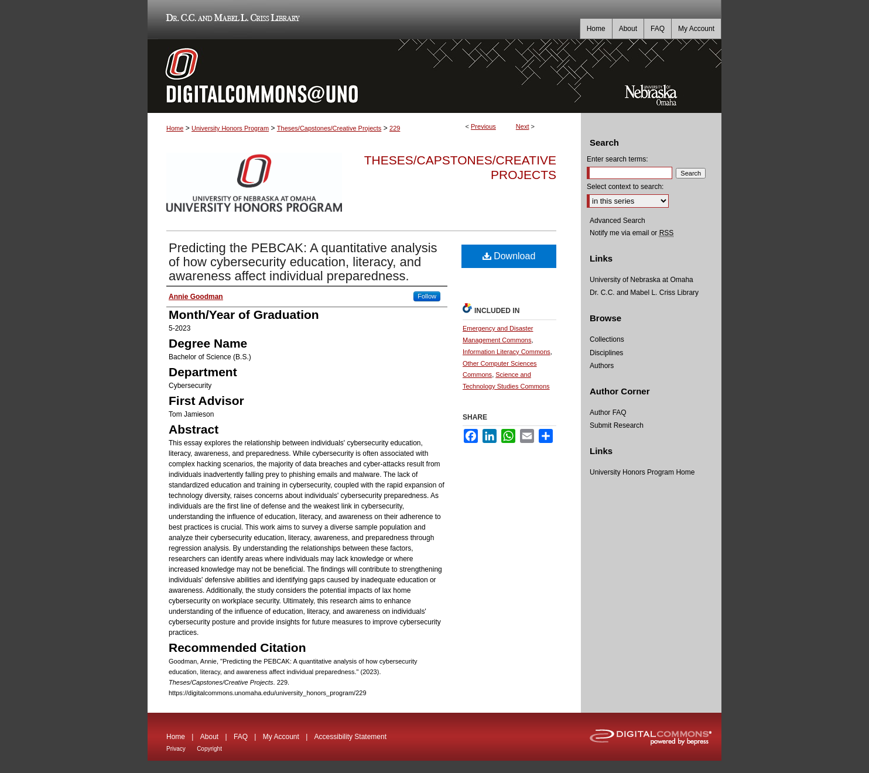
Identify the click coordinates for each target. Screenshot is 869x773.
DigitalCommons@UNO (364, 76)
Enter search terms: (617, 159)
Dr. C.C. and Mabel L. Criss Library (231, 19)
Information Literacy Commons (506, 351)
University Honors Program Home (642, 472)
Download (509, 256)
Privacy (176, 748)
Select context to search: (625, 187)
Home (174, 128)
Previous (483, 126)
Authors (602, 366)
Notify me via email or (631, 233)
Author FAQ (608, 412)
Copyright (209, 748)
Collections (607, 339)
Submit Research (617, 425)
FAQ (241, 737)
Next (522, 126)
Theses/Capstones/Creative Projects (329, 128)
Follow (427, 296)
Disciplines (606, 353)
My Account (281, 737)
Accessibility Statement (350, 737)
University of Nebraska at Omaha (641, 280)
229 (394, 128)
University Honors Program (230, 128)
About (209, 737)
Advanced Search (617, 221)
